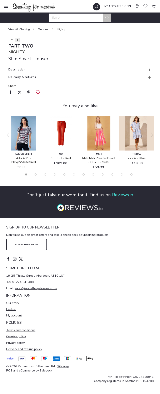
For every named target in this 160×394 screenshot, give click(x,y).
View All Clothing (19, 29)
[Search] (80, 18)
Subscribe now (26, 244)
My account (14, 315)
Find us (11, 309)
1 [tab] (17, 39)
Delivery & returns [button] (22, 77)
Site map (63, 366)
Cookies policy (16, 336)
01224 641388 (23, 282)
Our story (12, 303)
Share (12, 86)
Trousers (43, 29)
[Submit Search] (107, 18)
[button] (6, 6)
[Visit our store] (137, 6)
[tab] (26, 174)
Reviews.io (122, 195)
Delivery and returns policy (24, 349)
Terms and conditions (20, 330)
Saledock (46, 370)
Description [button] (16, 70)
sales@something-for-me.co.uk (36, 288)
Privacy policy (15, 343)
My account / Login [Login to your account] (117, 6)
